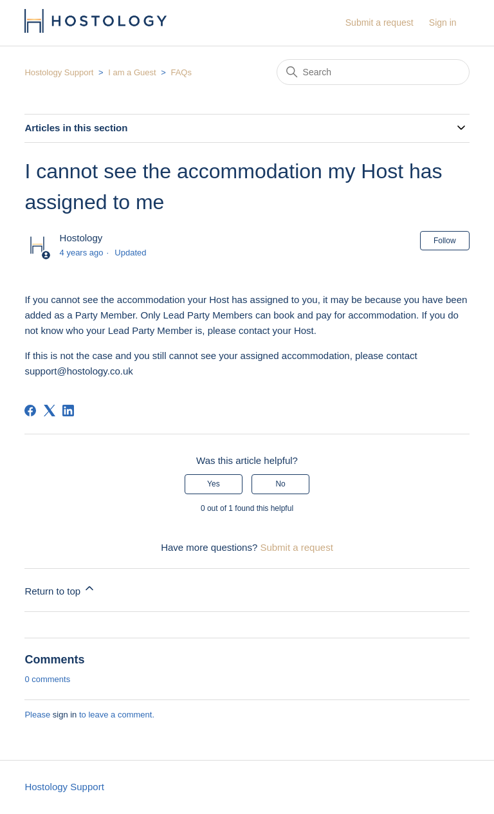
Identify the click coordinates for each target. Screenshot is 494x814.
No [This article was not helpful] (280, 483)
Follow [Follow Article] (445, 240)
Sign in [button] (443, 22)
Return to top (60, 589)
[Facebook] (30, 410)
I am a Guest (132, 72)
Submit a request (379, 22)
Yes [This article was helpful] (213, 483)
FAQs (181, 72)
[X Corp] (49, 410)
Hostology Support (58, 72)
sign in (65, 714)
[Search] (373, 72)
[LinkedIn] (68, 410)
